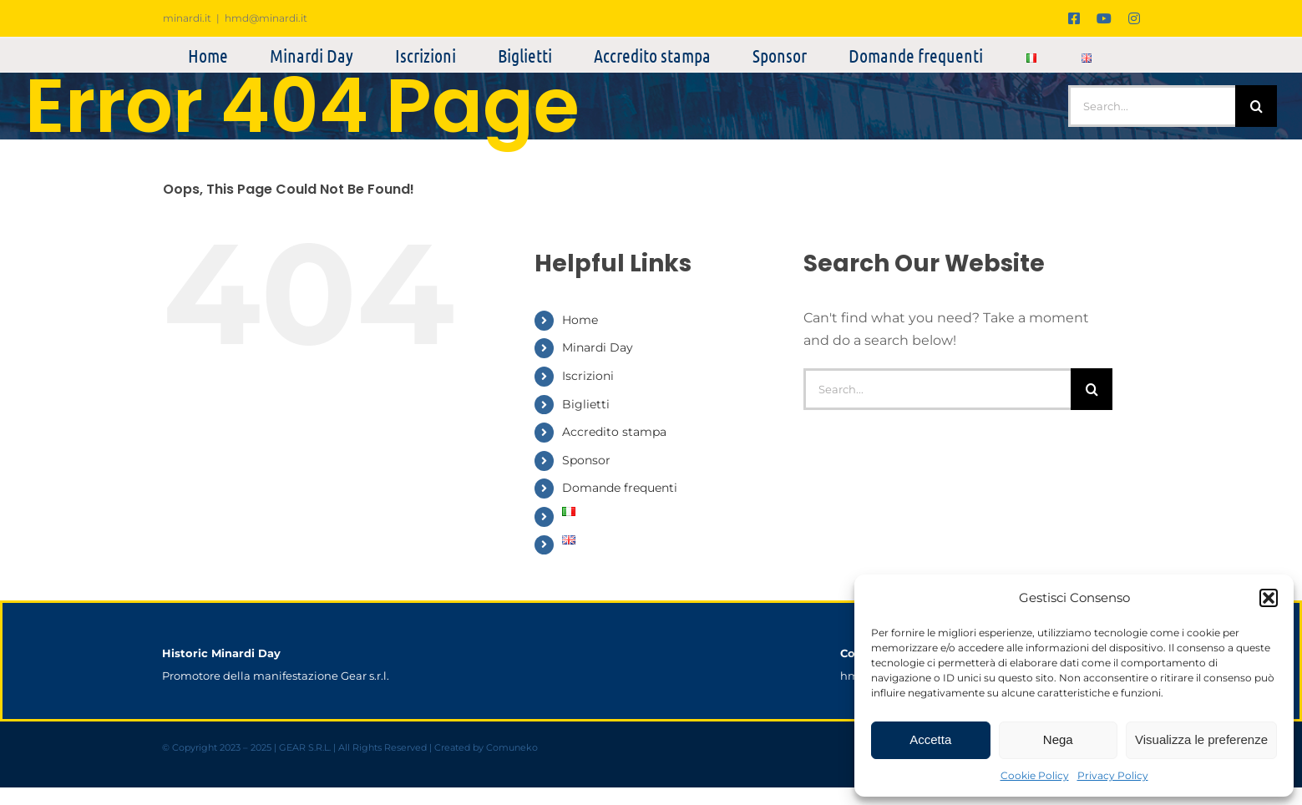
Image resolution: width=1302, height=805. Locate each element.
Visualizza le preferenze (1201, 739)
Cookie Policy (1035, 775)
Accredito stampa (614, 431)
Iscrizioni (588, 375)
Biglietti (586, 404)
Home (580, 319)
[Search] (1256, 106)
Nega (1058, 739)
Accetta (930, 739)
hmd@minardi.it (266, 18)
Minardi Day (597, 347)
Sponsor (586, 460)
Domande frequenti (619, 487)
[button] (1268, 598)
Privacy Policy (1112, 775)
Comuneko (512, 747)
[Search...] (1151, 106)
